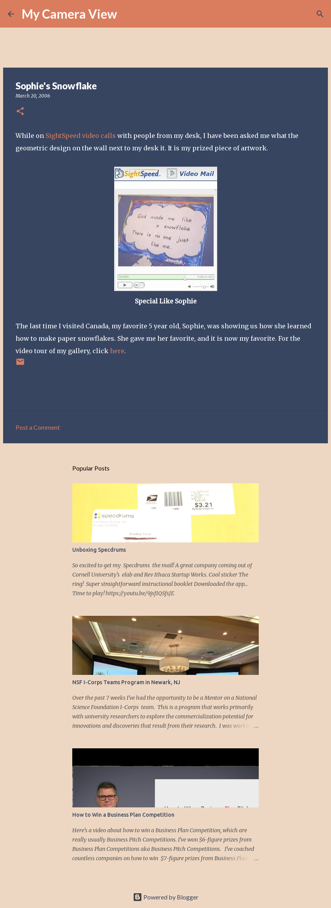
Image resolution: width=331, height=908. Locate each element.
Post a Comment (38, 427)
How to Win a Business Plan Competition (123, 815)
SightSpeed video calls (80, 135)
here (117, 351)
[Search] (127, 14)
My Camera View (69, 13)
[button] (20, 111)
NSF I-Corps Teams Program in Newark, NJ (126, 682)
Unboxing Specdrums (99, 550)
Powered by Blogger (166, 897)
